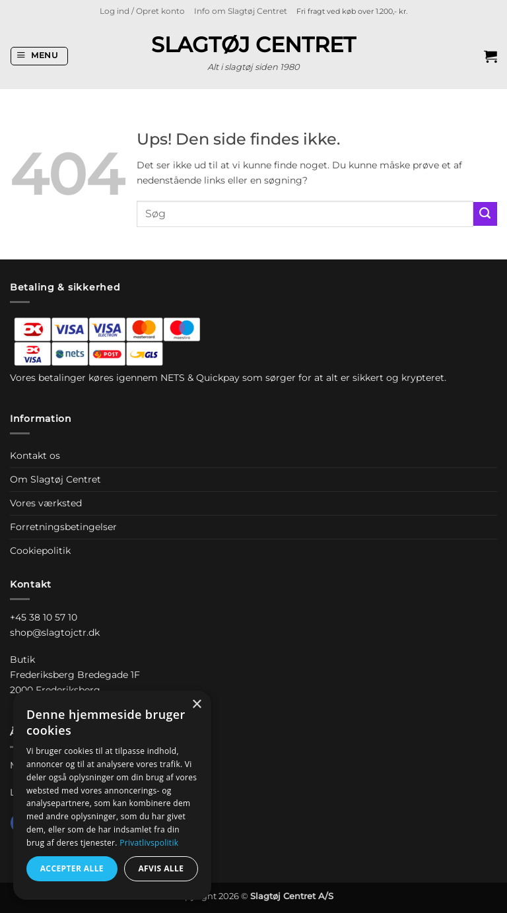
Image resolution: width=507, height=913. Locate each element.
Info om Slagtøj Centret (240, 11)
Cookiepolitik (40, 551)
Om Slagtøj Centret (55, 479)
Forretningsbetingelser (63, 527)
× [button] (196, 705)
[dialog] (112, 795)
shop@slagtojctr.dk (55, 632)
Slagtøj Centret (253, 44)
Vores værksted (46, 503)
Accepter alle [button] (72, 868)
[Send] (485, 214)
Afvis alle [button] (161, 868)
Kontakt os (35, 455)
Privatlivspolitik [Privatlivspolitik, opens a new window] (148, 842)
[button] (142, 11)
